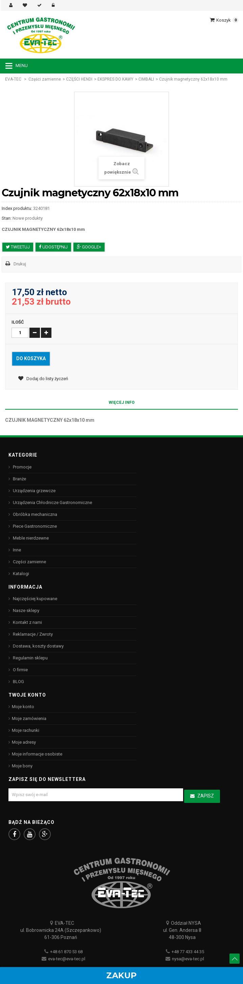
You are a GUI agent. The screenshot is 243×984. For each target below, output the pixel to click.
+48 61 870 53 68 (66, 951)
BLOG (18, 681)
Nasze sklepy (25, 610)
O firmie (20, 669)
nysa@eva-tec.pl (188, 958)
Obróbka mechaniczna (34, 514)
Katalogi (20, 573)
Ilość (18, 322)
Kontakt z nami (27, 622)
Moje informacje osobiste (37, 754)
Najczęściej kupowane (34, 598)
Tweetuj (18, 246)
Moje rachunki (25, 730)
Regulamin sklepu (30, 657)
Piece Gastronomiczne (34, 526)
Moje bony (22, 765)
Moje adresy (24, 742)
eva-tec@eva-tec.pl (66, 958)
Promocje (21, 466)
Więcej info (122, 402)
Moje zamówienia (29, 718)
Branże (19, 478)
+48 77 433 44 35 (188, 951)
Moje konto (23, 706)
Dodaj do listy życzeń (46, 378)
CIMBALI (146, 79)
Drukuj (20, 263)
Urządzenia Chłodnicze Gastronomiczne (52, 502)
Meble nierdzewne (30, 538)
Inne (16, 549)
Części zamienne (44, 79)
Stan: (7, 218)
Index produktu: (17, 208)
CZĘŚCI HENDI (79, 79)
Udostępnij (53, 246)
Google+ (89, 246)
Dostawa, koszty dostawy (38, 646)
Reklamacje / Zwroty (32, 634)
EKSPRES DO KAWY (115, 79)
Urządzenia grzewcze (34, 490)
